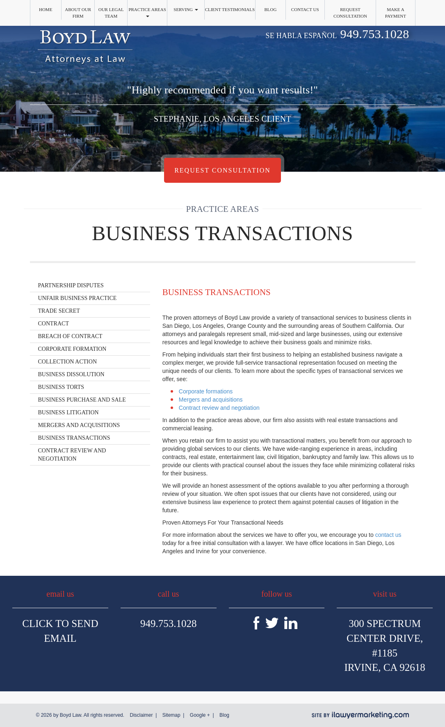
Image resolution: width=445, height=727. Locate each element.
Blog (270, 9)
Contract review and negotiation (219, 407)
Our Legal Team (111, 12)
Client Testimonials (230, 9)
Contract (53, 323)
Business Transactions (74, 438)
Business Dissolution (71, 374)
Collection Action (67, 362)
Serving (185, 9)
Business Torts (61, 387)
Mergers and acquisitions (211, 399)
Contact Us (305, 9)
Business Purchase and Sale (82, 400)
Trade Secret (59, 311)
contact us (388, 535)
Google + (200, 715)
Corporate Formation (72, 349)
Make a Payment (395, 12)
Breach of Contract (70, 336)
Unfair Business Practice (77, 298)
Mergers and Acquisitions (79, 425)
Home (45, 9)
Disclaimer (141, 715)
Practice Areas (147, 12)
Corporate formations (206, 391)
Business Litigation (68, 412)
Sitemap (171, 715)
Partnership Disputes (71, 285)
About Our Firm (78, 12)
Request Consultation (350, 12)
